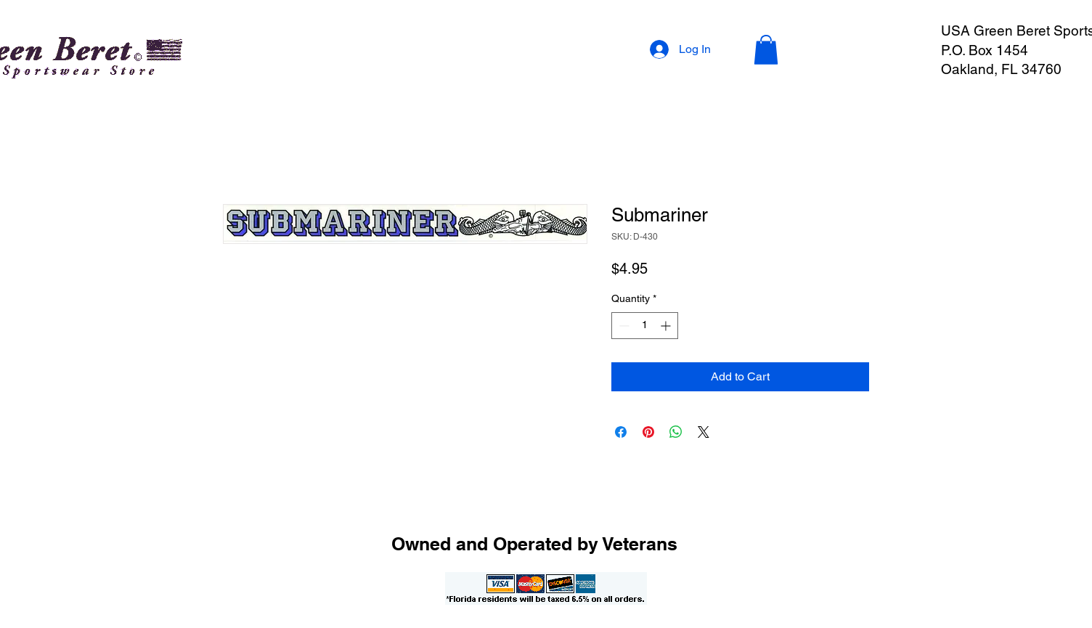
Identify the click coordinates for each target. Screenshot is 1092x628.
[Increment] (667, 325)
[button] (766, 50)
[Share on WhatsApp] (676, 432)
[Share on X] (703, 432)
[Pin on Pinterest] (648, 432)
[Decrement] (623, 325)
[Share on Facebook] (620, 432)
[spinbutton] (645, 325)
